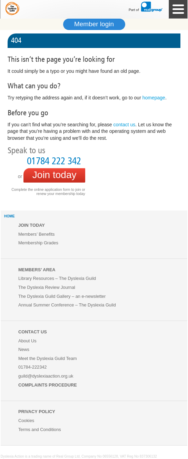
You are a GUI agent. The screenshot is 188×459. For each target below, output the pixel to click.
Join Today (31, 225)
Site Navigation (178, 9)
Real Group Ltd (68, 456)
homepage (153, 97)
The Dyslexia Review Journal (46, 287)
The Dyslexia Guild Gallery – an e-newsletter (62, 296)
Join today (54, 174)
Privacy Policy (36, 411)
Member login (94, 24)
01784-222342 (32, 367)
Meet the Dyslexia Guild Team (47, 358)
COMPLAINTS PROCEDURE (47, 385)
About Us (27, 340)
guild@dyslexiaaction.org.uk (45, 376)
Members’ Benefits (36, 234)
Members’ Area (37, 269)
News (23, 349)
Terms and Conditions (39, 429)
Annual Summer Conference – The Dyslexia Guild (67, 304)
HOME (9, 216)
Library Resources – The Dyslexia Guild (57, 278)
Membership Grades (38, 242)
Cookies (26, 420)
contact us (124, 124)
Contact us (32, 331)
